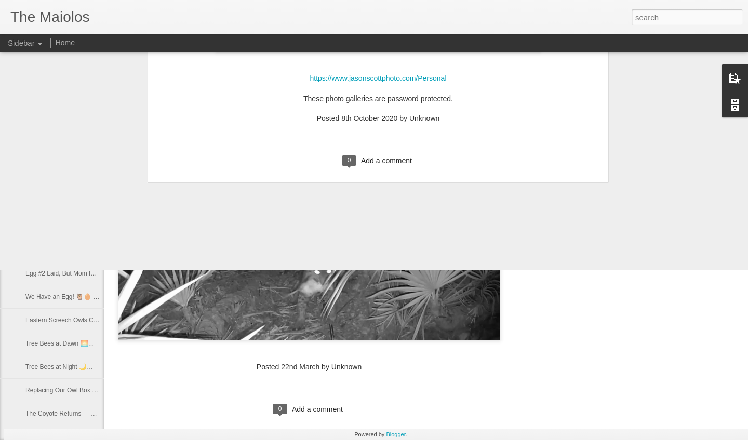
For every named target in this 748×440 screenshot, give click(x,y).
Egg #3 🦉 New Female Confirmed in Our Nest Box (96, 250)
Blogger (395, 434)
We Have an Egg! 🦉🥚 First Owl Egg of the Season (98, 296)
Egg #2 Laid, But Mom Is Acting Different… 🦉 (89, 273)
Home (65, 42)
